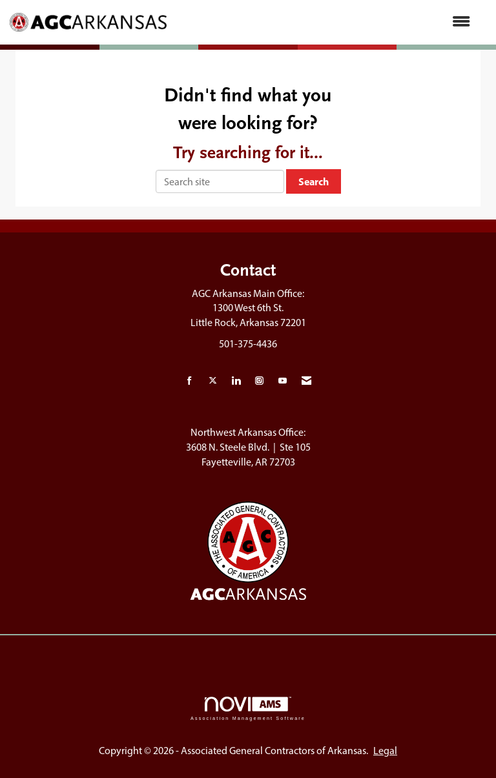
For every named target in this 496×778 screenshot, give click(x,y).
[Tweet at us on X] (212, 381)
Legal (385, 750)
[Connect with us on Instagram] (259, 381)
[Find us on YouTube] (282, 381)
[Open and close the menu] (325, 22)
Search (313, 181)
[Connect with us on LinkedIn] (236, 381)
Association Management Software (248, 709)
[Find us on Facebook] (189, 381)
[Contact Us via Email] (306, 381)
